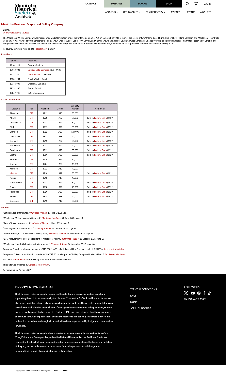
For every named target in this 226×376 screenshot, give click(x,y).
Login (207, 3)
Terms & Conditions (143, 289)
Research (176, 12)
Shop (169, 3)
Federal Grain (41, 48)
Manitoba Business (13, 24)
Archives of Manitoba (114, 249)
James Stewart (34, 74)
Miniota (13, 173)
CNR (32, 201)
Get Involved (130, 12)
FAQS (133, 295)
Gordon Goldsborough (38, 264)
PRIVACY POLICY (55, 371)
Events (191, 12)
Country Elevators (11, 32)
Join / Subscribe (140, 308)
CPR (31, 113)
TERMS (65, 371)
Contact (90, 3)
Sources (25, 32)
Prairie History (154, 12)
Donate (142, 3)
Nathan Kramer (20, 259)
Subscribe (117, 3)
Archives (205, 12)
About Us (110, 12)
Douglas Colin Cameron (39, 70)
